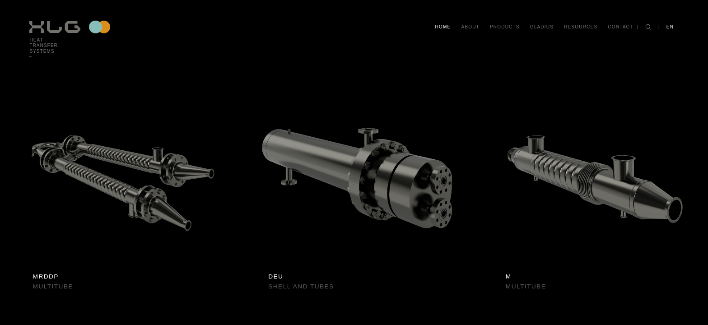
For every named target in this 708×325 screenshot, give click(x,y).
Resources (580, 26)
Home (443, 26)
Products (505, 26)
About (470, 26)
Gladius (542, 26)
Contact (620, 26)
